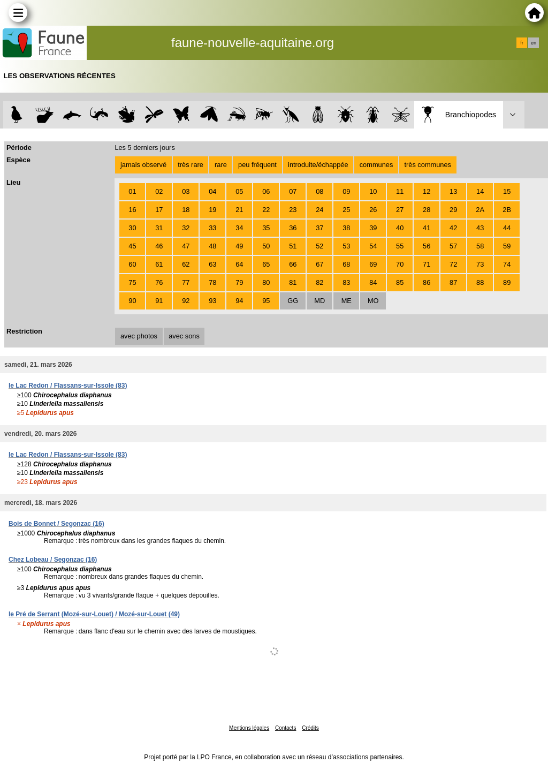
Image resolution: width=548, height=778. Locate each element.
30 (132, 228)
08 (319, 191)
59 (507, 246)
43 (480, 228)
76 (159, 282)
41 (426, 228)
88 (480, 282)
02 (159, 191)
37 (319, 228)
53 (346, 246)
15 (507, 191)
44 (507, 228)
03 (185, 191)
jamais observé (143, 165)
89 (507, 282)
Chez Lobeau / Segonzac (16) (53, 559)
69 (373, 264)
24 (319, 210)
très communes (427, 165)
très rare (190, 165)
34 (239, 228)
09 (346, 191)
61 (159, 264)
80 (266, 282)
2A (480, 210)
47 (185, 246)
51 (292, 246)
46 (159, 246)
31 (159, 228)
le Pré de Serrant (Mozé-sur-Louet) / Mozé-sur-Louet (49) (94, 614)
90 (132, 301)
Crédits (310, 728)
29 (453, 210)
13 (453, 191)
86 (426, 282)
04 (212, 191)
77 (185, 282)
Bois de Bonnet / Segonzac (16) (56, 523)
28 (426, 210)
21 (239, 210)
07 (292, 191)
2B (507, 210)
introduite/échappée (318, 165)
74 (507, 264)
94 (239, 301)
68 (346, 264)
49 (239, 246)
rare (221, 165)
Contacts (285, 728)
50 (266, 246)
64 (239, 264)
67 (319, 264)
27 (400, 210)
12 (426, 191)
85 (400, 282)
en (533, 43)
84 (373, 282)
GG (292, 301)
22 (266, 210)
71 (426, 264)
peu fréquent (257, 165)
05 (239, 191)
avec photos (138, 336)
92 (185, 301)
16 (132, 210)
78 (212, 282)
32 (185, 228)
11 (400, 191)
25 (346, 210)
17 (159, 210)
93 (212, 301)
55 (400, 246)
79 (239, 282)
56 (426, 246)
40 (400, 228)
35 (266, 228)
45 (132, 246)
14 (480, 191)
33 (212, 228)
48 (212, 246)
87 (453, 282)
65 (266, 264)
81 (292, 282)
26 (373, 210)
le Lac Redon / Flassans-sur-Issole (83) (68, 385)
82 (319, 282)
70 (400, 264)
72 (453, 264)
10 (373, 191)
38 (346, 228)
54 (373, 246)
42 (453, 228)
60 (132, 264)
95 (266, 301)
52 (319, 246)
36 (292, 228)
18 (185, 210)
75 (132, 282)
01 (132, 191)
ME (346, 301)
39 (373, 228)
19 (212, 210)
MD (319, 301)
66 (292, 264)
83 (346, 282)
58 (480, 246)
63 (212, 264)
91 (159, 301)
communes (376, 165)
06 (266, 191)
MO (373, 301)
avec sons (184, 336)
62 (185, 264)
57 (453, 246)
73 (480, 264)
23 (292, 210)
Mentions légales (249, 728)
